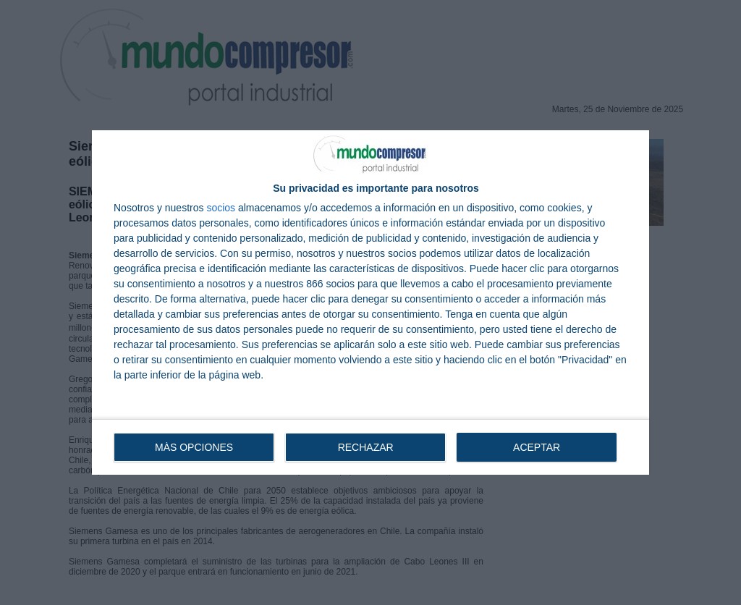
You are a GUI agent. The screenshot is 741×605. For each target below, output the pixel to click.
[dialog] (370, 302)
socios (220, 208)
